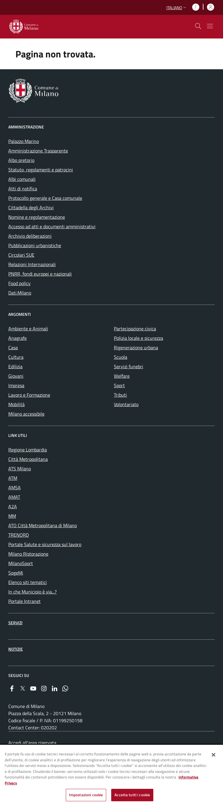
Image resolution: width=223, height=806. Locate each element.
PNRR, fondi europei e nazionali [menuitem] (40, 273)
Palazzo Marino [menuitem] (23, 141)
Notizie (15, 649)
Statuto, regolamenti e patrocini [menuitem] (40, 169)
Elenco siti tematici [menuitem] (27, 582)
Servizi (15, 623)
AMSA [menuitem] (14, 487)
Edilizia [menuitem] (15, 366)
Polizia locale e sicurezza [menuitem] (138, 338)
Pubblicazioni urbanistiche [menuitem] (34, 245)
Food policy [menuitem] (19, 283)
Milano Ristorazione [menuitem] (28, 553)
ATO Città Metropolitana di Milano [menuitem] (42, 525)
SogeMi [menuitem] (15, 572)
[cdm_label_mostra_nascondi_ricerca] (198, 26)
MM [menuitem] (12, 515)
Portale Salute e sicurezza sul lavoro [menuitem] (44, 544)
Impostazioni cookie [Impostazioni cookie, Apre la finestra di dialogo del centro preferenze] (86, 795)
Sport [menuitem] (119, 385)
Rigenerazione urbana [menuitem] (136, 347)
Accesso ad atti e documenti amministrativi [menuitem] (51, 226)
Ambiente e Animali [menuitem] (28, 328)
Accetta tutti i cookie (132, 795)
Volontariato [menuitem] (126, 404)
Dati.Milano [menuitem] (19, 292)
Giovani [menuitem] (15, 375)
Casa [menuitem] (13, 347)
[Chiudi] (213, 755)
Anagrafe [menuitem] (17, 338)
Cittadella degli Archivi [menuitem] (31, 207)
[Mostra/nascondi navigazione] (210, 26)
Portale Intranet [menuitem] (24, 601)
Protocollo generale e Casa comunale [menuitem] (45, 198)
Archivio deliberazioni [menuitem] (30, 235)
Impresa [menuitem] (16, 385)
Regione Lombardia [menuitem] (27, 449)
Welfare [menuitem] (122, 375)
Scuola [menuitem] (120, 357)
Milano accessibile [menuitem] (26, 413)
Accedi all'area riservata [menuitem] (32, 742)
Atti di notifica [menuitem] (22, 188)
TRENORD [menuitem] (18, 534)
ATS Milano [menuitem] (19, 468)
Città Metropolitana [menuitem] (28, 459)
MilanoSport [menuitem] (20, 563)
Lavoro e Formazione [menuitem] (29, 394)
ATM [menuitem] (12, 478)
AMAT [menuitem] (14, 497)
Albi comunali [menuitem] (22, 179)
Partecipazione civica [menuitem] (135, 328)
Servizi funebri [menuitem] (128, 366)
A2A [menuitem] (12, 506)
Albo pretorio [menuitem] (21, 160)
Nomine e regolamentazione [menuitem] (36, 217)
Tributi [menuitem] (120, 394)
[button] (177, 7)
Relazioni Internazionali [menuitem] (32, 264)
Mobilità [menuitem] (16, 404)
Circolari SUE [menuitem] (21, 254)
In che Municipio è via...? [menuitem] (32, 591)
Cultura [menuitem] (15, 357)
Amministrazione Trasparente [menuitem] (38, 150)
